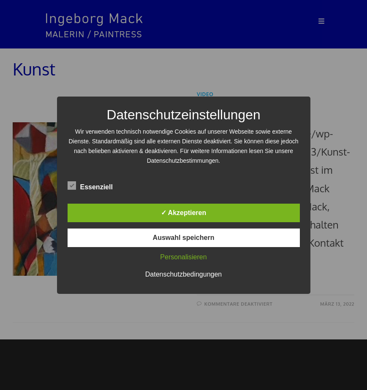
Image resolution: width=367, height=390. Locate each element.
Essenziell (90, 185)
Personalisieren (183, 257)
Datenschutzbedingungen (183, 274)
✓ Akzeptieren (184, 212)
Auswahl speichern (184, 237)
